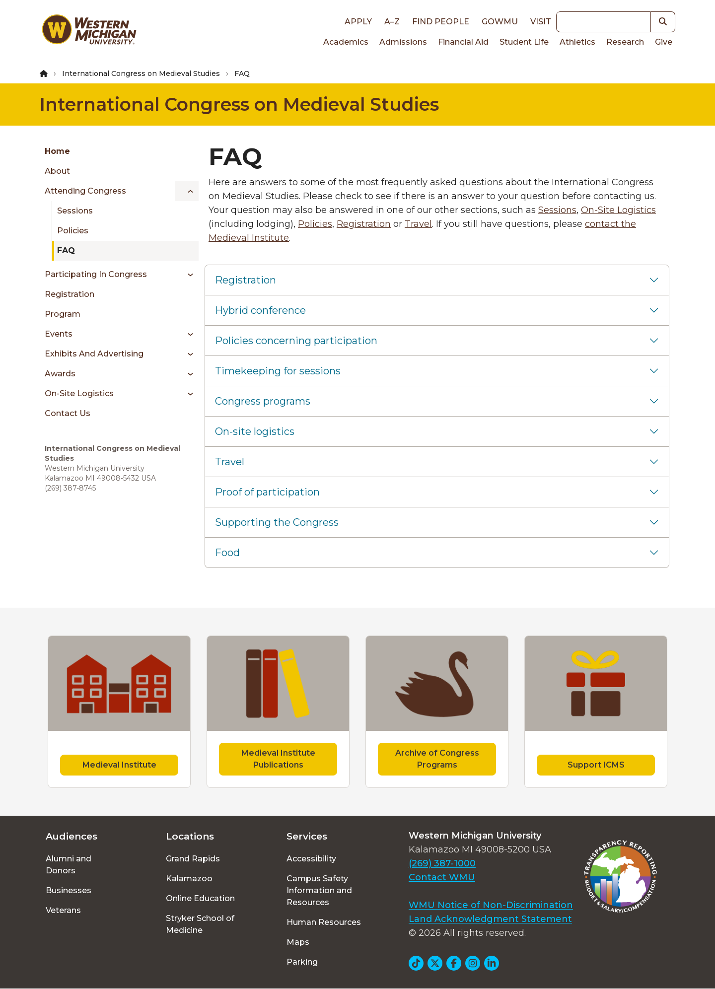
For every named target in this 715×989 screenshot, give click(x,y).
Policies (72, 230)
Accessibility (311, 858)
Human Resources (323, 922)
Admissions (403, 42)
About (57, 171)
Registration (69, 294)
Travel (418, 223)
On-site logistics (254, 431)
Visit (540, 21)
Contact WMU (442, 877)
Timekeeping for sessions (278, 371)
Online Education (200, 898)
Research (625, 42)
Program (62, 314)
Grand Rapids (193, 858)
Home (57, 151)
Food (227, 553)
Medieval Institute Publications (278, 759)
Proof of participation (267, 492)
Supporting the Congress (277, 522)
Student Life (524, 42)
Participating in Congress (96, 274)
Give (663, 42)
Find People (440, 21)
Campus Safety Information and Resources (319, 890)
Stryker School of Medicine (200, 924)
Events (58, 334)
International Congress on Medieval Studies (141, 73)
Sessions (75, 210)
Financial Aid (463, 42)
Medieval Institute (119, 765)
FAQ (66, 250)
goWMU (500, 21)
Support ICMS (596, 765)
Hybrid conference (260, 310)
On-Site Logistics (79, 393)
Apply (358, 21)
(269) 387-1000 (442, 863)
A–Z (392, 21)
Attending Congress (85, 191)
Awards (60, 373)
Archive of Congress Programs (437, 759)
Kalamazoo (189, 878)
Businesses (68, 890)
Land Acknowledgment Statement (490, 919)
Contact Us (67, 413)
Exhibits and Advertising (94, 353)
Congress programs (262, 401)
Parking (302, 962)
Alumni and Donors (68, 864)
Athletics (577, 42)
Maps (297, 942)
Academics (345, 42)
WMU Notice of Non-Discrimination (491, 905)
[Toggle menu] (187, 191)
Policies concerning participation (296, 341)
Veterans (63, 910)
